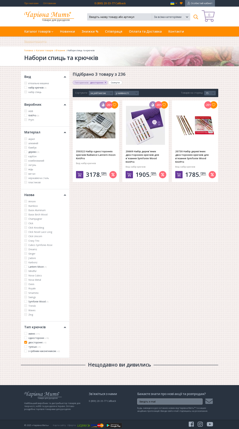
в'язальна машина (38, 83)
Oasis (31, 284)
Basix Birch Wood (37, 214)
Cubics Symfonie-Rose (40, 245)
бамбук (32, 147)
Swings (32, 297)
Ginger (31, 253)
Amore (32, 201)
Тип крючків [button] (45, 327)
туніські (34, 346)
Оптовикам (49, 3)
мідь (30, 169)
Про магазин (31, 3)
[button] (173, 3)
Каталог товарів (44, 50)
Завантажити (35, 41)
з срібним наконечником (44, 351)
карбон (32, 156)
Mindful (32, 271)
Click (30, 223)
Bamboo (33, 205)
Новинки (67, 31)
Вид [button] (45, 76)
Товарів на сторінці (192, 92)
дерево (33, 151)
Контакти (176, 31)
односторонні (38, 338)
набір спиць (34, 92)
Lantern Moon (37, 266)
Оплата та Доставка (145, 31)
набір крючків (37, 87)
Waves (32, 310)
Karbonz (32, 262)
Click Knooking (36, 227)
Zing (30, 314)
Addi (30, 111)
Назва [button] (45, 195)
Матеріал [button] (45, 132)
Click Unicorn (35, 236)
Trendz (32, 305)
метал (31, 173)
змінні (34, 333)
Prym (31, 119)
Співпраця (113, 31)
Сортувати (81, 92)
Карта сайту (59, 425)
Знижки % (90, 31)
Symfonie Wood (38, 301)
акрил (31, 139)
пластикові (34, 182)
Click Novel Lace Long (40, 231)
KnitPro (33, 115)
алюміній (33, 143)
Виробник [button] (45, 104)
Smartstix (33, 292)
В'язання (60, 50)
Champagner (35, 218)
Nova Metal (34, 279)
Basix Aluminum (37, 210)
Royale (32, 288)
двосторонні (37, 342)
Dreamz (32, 249)
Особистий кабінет (201, 3)
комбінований (36, 160)
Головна (28, 50)
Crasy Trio (33, 240)
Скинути (115, 82)
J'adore (32, 258)
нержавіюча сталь (38, 178)
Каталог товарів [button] (38, 31)
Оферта (71, 425)
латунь (32, 165)
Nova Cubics (35, 275)
